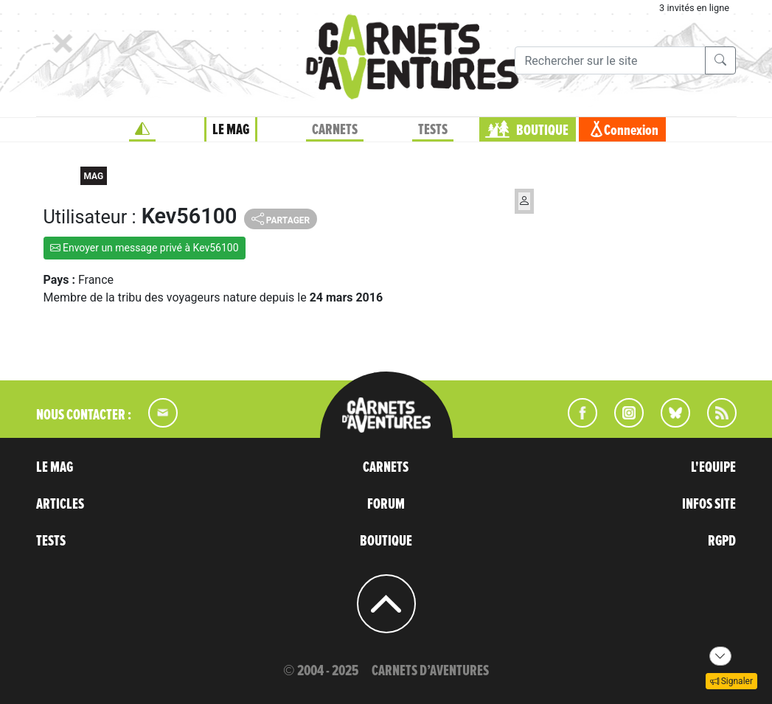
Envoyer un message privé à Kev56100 (144, 248)
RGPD (722, 541)
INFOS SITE (709, 504)
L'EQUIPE (713, 467)
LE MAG (230, 129)
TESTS (433, 129)
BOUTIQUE (542, 130)
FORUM (386, 504)
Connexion (631, 130)
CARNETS (335, 129)
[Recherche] (610, 60)
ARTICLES (60, 504)
